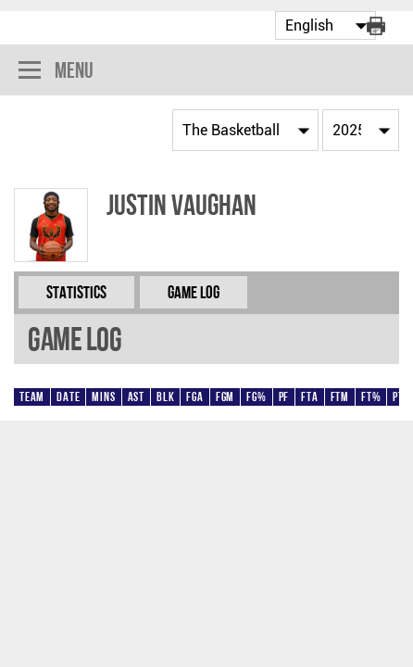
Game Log (193, 292)
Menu (56, 71)
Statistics (76, 292)
